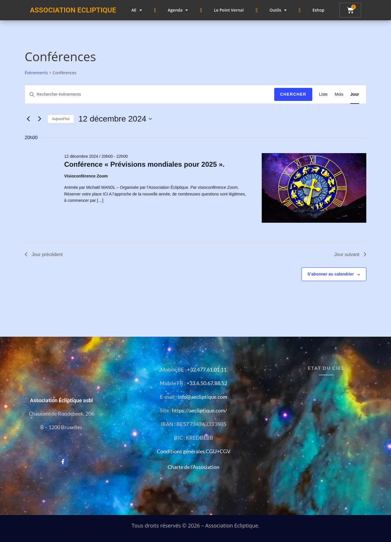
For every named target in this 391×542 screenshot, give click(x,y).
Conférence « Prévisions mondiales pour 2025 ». (144, 164)
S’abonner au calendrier (331, 274)
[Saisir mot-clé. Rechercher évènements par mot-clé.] (149, 94)
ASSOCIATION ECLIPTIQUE (73, 10)
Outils (278, 10)
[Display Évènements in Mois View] (339, 94)
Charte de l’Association (193, 467)
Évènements (36, 72)
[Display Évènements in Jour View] (354, 94)
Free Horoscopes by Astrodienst (326, 392)
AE (137, 10)
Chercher (293, 94)
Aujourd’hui (60, 119)
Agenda (178, 10)
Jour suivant (350, 254)
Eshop (318, 10)
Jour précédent (44, 254)
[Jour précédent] (28, 118)
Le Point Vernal (228, 10)
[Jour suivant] (39, 118)
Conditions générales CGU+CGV (193, 451)
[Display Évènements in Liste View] (323, 94)
